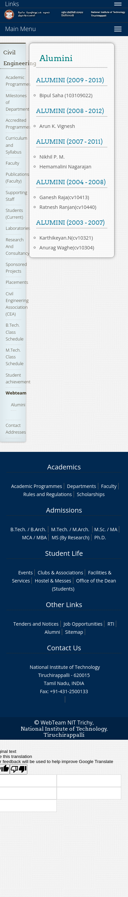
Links (12, 3)
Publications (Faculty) (17, 177)
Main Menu (20, 29)
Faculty (12, 163)
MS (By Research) (70, 537)
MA (113, 529)
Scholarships (90, 494)
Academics (64, 466)
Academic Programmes (18, 80)
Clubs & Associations (60, 572)
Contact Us (64, 647)
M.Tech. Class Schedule (15, 356)
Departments (81, 486)
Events (25, 572)
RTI (110, 624)
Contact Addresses (16, 428)
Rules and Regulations (47, 494)
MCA (27, 537)
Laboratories (18, 228)
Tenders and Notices (36, 624)
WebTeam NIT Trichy (67, 722)
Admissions (64, 510)
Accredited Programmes (18, 123)
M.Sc (99, 529)
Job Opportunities (82, 624)
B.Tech (17, 529)
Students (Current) (14, 213)
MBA (41, 537)
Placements (17, 282)
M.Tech (59, 529)
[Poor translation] (18, 769)
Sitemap (74, 632)
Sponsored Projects (16, 267)
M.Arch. (81, 529)
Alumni (52, 632)
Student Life (64, 553)
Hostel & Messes (53, 580)
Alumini (18, 405)
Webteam (16, 393)
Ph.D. (100, 537)
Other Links (64, 604)
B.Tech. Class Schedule (15, 332)
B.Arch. (38, 529)
